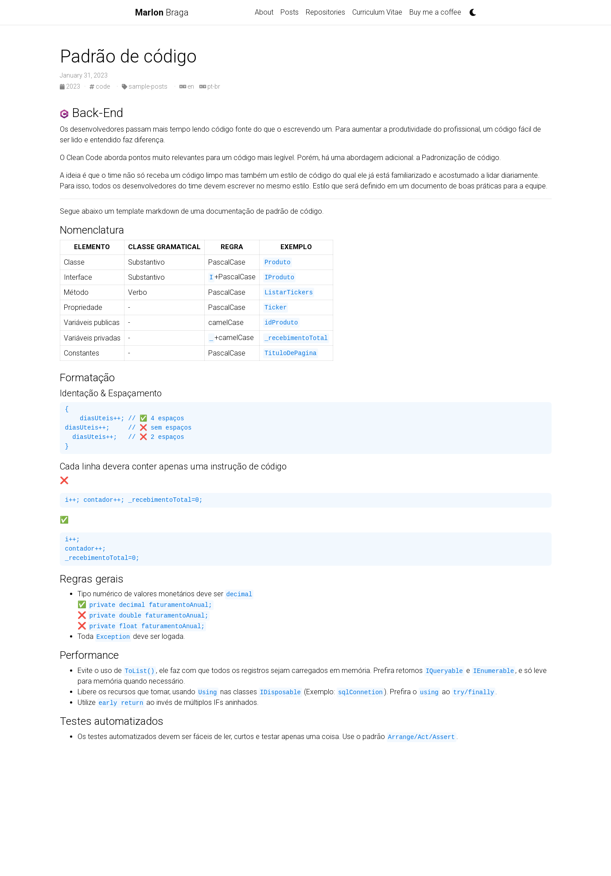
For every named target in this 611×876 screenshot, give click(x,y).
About (264, 12)
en (186, 86)
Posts (289, 12)
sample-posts (144, 86)
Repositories (325, 12)
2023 (71, 86)
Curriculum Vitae (377, 12)
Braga (162, 12)
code (100, 86)
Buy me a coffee (435, 12)
